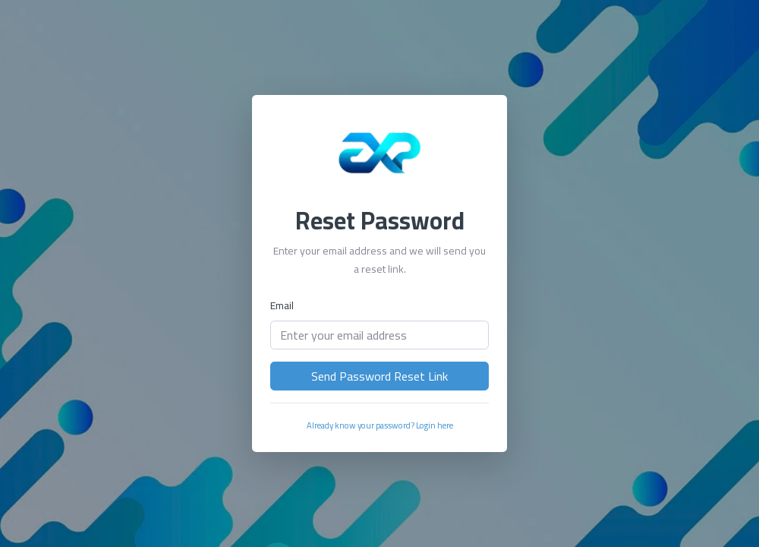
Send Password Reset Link (379, 376)
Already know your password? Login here (380, 425)
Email (282, 305)
